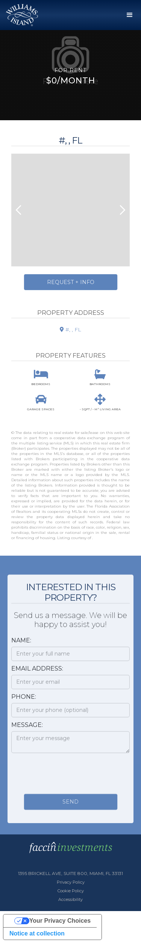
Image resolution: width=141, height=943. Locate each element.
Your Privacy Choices (60, 920)
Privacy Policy (71, 882)
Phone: (23, 700)
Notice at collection (37, 933)
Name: (21, 644)
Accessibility (70, 899)
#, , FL (70, 329)
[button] (129, 15)
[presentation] (68, 775)
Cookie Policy (71, 890)
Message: (27, 728)
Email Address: (37, 672)
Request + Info (70, 282)
